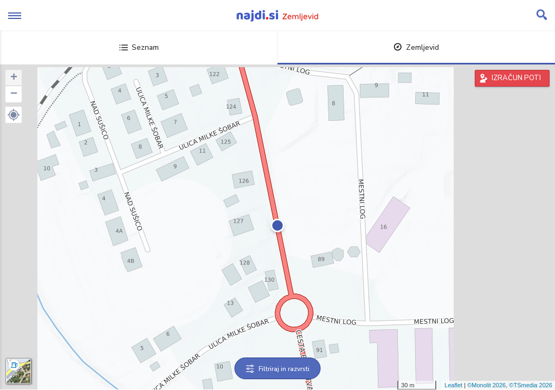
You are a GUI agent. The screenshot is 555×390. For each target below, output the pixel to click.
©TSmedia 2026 (530, 385)
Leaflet (453, 385)
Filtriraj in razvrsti (277, 369)
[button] (13, 115)
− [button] (13, 94)
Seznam (139, 47)
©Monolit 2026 (486, 385)
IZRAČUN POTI (516, 78)
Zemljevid (416, 47)
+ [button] (13, 78)
